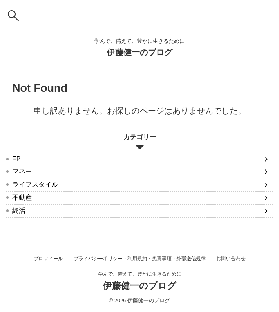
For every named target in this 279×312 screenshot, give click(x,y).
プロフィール (48, 258)
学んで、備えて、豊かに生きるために (139, 274)
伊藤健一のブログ (139, 52)
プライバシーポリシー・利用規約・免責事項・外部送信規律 (140, 258)
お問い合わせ (231, 258)
